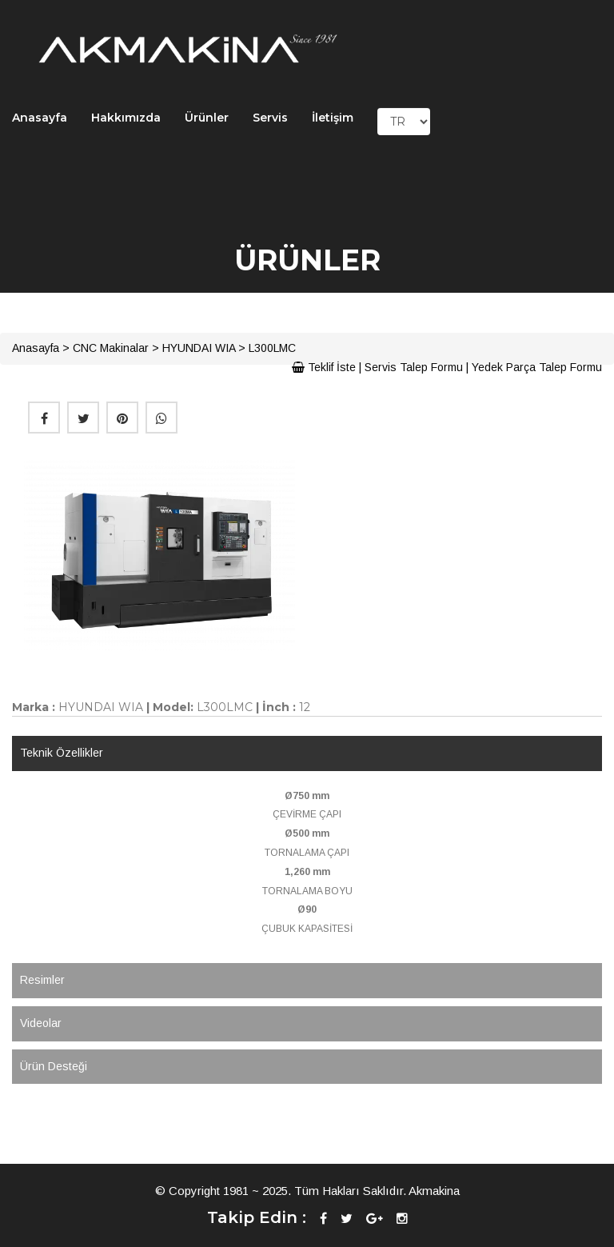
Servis (270, 117)
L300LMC (272, 348)
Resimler (42, 979)
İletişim (332, 117)
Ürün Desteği (53, 1066)
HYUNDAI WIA (198, 348)
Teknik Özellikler (61, 752)
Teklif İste (324, 367)
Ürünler (207, 117)
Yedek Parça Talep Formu (537, 367)
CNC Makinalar (111, 348)
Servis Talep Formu (414, 367)
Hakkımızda (126, 117)
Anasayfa (39, 117)
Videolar (41, 1023)
